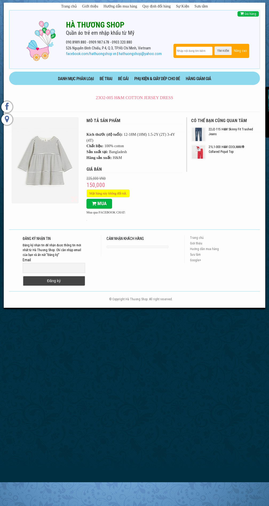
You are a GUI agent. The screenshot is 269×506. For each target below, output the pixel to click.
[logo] (41, 39)
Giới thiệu (90, 6)
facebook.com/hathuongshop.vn (91, 54)
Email (27, 260)
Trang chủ (69, 6)
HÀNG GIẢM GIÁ (198, 78)
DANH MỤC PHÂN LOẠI (76, 78)
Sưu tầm (201, 6)
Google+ (195, 260)
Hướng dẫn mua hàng (120, 6)
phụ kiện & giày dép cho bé (157, 78)
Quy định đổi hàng (157, 6)
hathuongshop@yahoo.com (140, 54)
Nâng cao (240, 51)
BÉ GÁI (123, 78)
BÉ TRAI (106, 78)
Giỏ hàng (248, 14)
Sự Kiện (182, 6)
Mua (99, 203)
